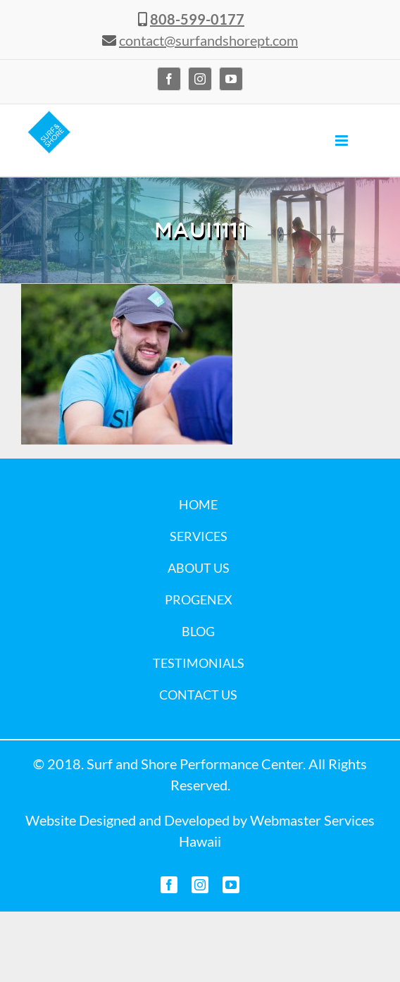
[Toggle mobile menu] (343, 140)
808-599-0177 (197, 19)
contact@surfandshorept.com (208, 40)
